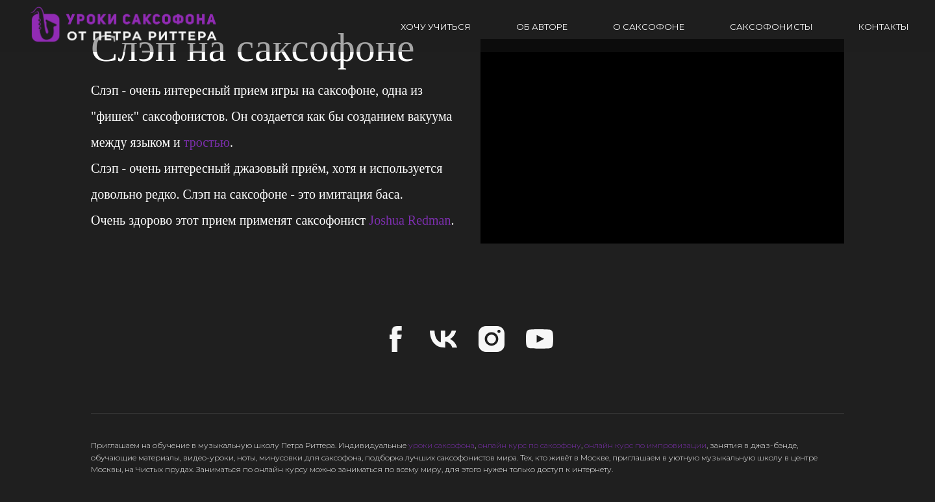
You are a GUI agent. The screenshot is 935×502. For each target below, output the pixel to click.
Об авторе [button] (541, 26)
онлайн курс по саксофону (529, 445)
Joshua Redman (410, 220)
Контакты (883, 26)
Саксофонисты (771, 26)
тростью (207, 142)
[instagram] (491, 339)
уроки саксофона (441, 445)
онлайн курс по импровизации (645, 445)
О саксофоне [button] (648, 26)
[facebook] (395, 339)
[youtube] (539, 339)
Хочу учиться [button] (436, 26)
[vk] (443, 339)
